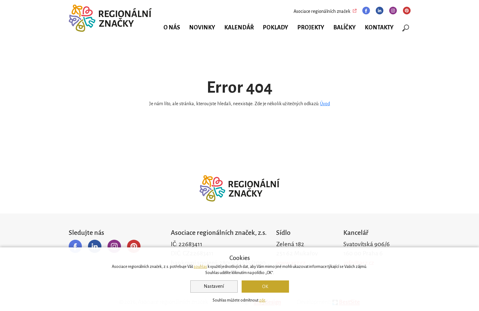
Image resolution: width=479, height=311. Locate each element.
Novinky (202, 27)
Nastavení (214, 286)
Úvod (325, 103)
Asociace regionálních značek (322, 11)
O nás (171, 27)
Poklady (275, 27)
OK (265, 286)
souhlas (200, 267)
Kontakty (379, 27)
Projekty (310, 27)
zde (262, 300)
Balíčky (344, 27)
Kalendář (239, 27)
